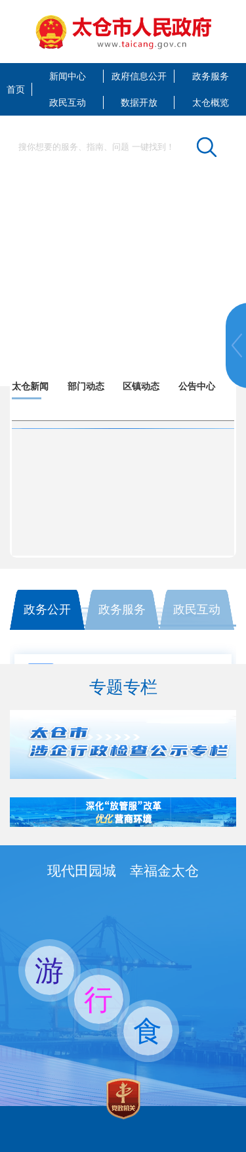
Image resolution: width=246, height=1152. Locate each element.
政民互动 (67, 102)
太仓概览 (210, 102)
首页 (16, 89)
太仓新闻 (30, 386)
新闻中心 (67, 76)
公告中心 (196, 386)
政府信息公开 (139, 76)
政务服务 (210, 76)
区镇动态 (141, 386)
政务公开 (47, 609)
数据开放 (139, 102)
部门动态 (86, 386)
